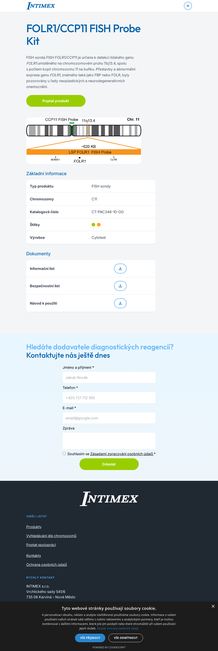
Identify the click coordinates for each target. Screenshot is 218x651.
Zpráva (69, 428)
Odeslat (109, 464)
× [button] (213, 606)
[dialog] (109, 626)
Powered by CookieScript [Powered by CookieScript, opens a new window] (109, 647)
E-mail (69, 408)
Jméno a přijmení (78, 367)
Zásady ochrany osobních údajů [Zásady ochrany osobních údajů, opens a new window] (118, 628)
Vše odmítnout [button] (125, 638)
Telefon (70, 387)
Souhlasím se (111, 454)
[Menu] (188, 6)
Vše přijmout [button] (90, 638)
